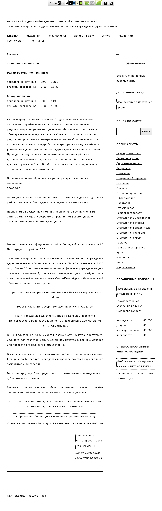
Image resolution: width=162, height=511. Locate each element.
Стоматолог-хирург (129, 237)
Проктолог (123, 203)
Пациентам (126, 35)
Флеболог (122, 257)
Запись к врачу (84, 35)
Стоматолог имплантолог (133, 217)
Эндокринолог (125, 267)
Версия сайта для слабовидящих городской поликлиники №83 (52, 21)
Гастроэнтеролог (127, 158)
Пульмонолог (125, 208)
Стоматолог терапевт (130, 232)
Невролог (122, 183)
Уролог (121, 252)
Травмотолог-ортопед (130, 247)
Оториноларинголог (129, 193)
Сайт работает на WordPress (26, 495)
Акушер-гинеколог (128, 153)
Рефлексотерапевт (129, 212)
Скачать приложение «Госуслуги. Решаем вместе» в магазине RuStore (55, 419)
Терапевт (122, 242)
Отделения (33, 35)
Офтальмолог (125, 198)
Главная (12, 35)
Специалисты (57, 35)
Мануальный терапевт (131, 178)
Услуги (106, 35)
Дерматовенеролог (129, 163)
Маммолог (123, 173)
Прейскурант (15, 40)
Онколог (121, 188)
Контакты (38, 40)
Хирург (121, 262)
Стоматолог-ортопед (130, 222)
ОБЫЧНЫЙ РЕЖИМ (135, 63)
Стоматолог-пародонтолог (134, 227)
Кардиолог (123, 168)
